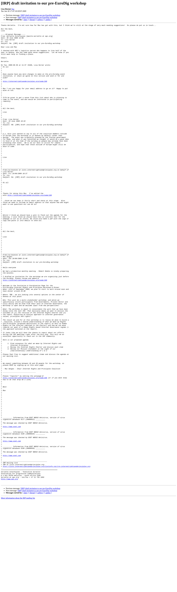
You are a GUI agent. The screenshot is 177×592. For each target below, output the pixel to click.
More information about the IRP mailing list (18, 590)
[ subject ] (40, 20)
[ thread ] (32, 20)
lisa (13, 9)
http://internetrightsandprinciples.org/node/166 (25, 93)
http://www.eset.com (12, 507)
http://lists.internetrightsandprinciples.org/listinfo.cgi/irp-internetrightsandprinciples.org (46, 555)
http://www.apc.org (9, 570)
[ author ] (48, 20)
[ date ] (25, 20)
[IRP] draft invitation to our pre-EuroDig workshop (40, 15)
